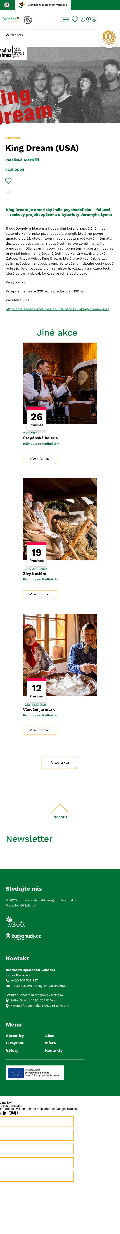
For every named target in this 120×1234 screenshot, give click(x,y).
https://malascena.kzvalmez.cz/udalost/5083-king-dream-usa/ (57, 309)
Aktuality (15, 1036)
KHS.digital (28, 905)
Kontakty (54, 1050)
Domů (10, 35)
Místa (50, 1043)
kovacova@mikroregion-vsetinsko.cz (39, 986)
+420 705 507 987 (24, 980)
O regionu (15, 1043)
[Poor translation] (13, 1113)
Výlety (12, 1050)
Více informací (40, 459)
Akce (20, 35)
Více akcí (60, 762)
